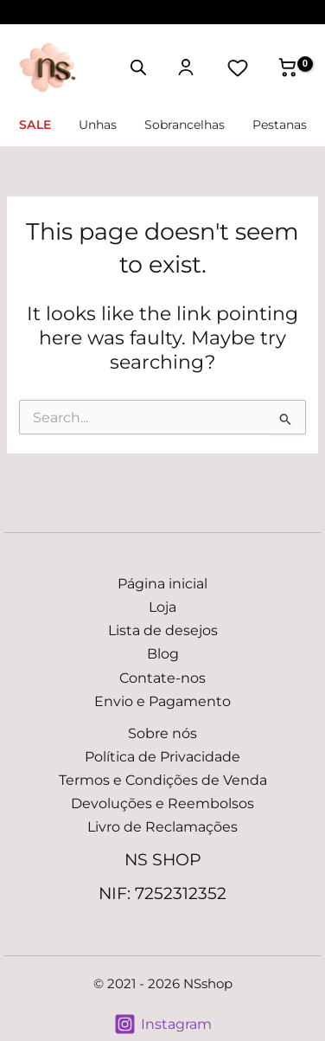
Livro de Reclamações (162, 826)
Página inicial (162, 583)
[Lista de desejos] (238, 67)
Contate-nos (162, 677)
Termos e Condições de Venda (163, 779)
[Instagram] (162, 1024)
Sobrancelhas (184, 124)
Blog (163, 653)
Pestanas (279, 124)
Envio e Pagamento (162, 701)
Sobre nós (162, 733)
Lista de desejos (163, 630)
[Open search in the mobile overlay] (138, 66)
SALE (35, 124)
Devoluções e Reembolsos (162, 803)
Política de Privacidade (162, 756)
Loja (162, 606)
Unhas (98, 124)
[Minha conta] (186, 67)
